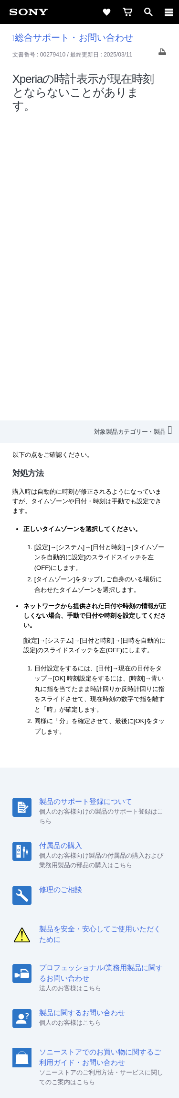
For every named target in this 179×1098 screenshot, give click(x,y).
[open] (148, 12)
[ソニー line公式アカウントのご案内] (59, 975)
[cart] (127, 12)
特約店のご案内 (123, 939)
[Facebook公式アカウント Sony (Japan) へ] (120, 975)
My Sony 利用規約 (135, 952)
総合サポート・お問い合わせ (72, 38)
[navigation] (169, 12)
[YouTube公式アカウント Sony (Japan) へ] (100, 975)
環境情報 (88, 952)
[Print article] (162, 54)
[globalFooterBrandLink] (90, 1079)
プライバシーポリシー (89, 1040)
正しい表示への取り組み (89, 1051)
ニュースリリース (43, 952)
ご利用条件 (89, 1030)
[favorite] (106, 12)
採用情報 (80, 939)
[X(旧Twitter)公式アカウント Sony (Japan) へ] (79, 975)
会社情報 (46, 939)
